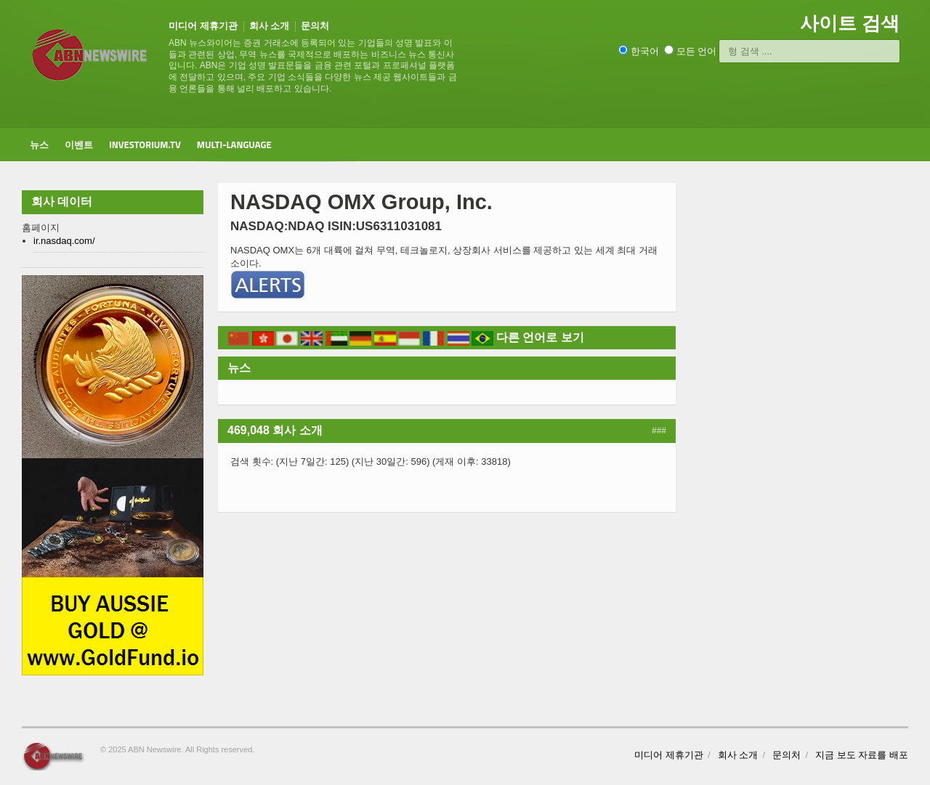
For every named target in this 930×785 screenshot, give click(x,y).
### (659, 431)
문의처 (315, 25)
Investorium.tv (145, 144)
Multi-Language (234, 144)
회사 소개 (269, 25)
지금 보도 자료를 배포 (861, 754)
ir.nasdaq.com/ (64, 240)
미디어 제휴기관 (203, 25)
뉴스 (39, 144)
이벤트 (79, 144)
